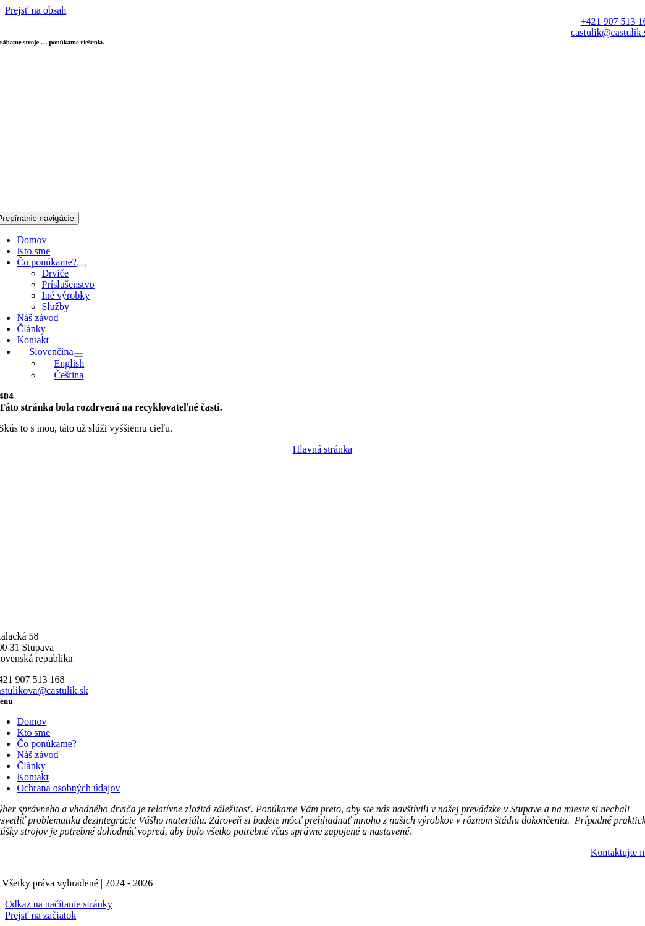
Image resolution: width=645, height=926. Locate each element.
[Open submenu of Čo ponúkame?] (81, 265)
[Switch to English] (62, 363)
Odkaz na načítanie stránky (58, 904)
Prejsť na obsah (35, 10)
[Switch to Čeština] (62, 375)
